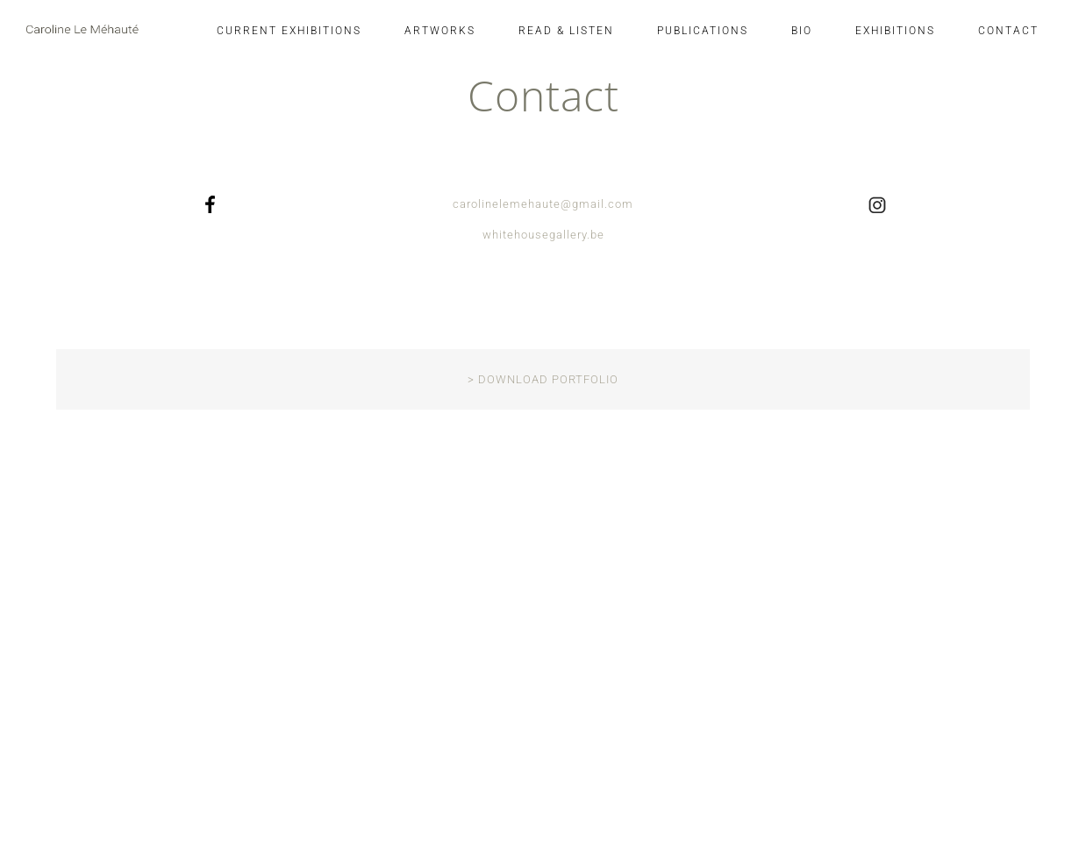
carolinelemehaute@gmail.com (543, 203)
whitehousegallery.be (543, 234)
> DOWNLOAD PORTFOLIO (543, 379)
